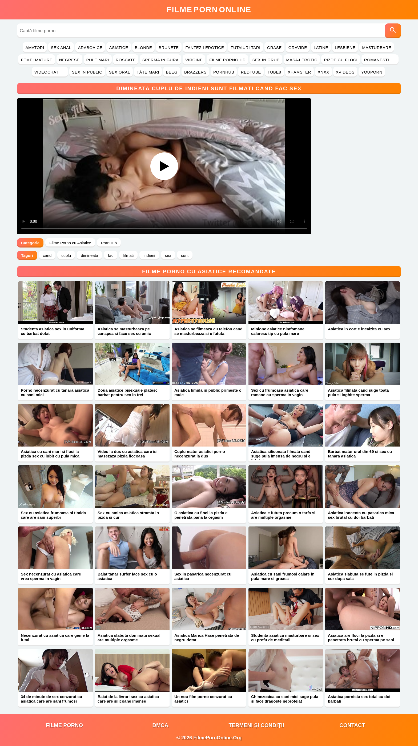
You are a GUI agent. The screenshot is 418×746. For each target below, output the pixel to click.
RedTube (251, 72)
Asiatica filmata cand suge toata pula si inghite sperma (358, 392)
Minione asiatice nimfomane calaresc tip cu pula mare (277, 331)
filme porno (64, 725)
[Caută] (393, 30)
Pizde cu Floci (340, 60)
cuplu (66, 255)
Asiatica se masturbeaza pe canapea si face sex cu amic (124, 331)
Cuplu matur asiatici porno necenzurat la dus (199, 453)
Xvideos (345, 72)
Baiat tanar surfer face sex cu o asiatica (127, 576)
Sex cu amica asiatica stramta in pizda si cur (128, 515)
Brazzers (195, 72)
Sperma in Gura (160, 60)
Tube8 (274, 72)
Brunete (169, 47)
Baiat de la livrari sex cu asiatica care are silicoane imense (128, 698)
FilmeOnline (209, 9)
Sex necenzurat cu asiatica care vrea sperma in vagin (51, 576)
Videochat (49, 72)
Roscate (126, 60)
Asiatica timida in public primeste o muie (208, 392)
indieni (149, 255)
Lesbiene (345, 47)
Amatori (34, 47)
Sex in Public (87, 72)
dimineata (89, 255)
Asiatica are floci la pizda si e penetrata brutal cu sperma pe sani (361, 637)
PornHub (223, 72)
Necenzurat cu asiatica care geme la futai (55, 637)
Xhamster (299, 72)
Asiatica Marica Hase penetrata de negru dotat (206, 637)
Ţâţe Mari (148, 72)
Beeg (172, 72)
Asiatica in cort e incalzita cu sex (359, 329)
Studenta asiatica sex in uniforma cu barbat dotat (52, 331)
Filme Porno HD (227, 60)
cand (47, 255)
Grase (274, 47)
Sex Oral (119, 72)
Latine (321, 47)
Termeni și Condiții (256, 725)
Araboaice (90, 47)
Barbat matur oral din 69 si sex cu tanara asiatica (360, 453)
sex (168, 255)
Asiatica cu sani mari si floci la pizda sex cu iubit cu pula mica (50, 453)
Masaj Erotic (301, 60)
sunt (184, 255)
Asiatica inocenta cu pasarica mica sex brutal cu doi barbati (361, 515)
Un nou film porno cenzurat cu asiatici (203, 698)
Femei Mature (36, 60)
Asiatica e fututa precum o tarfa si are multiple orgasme (283, 515)
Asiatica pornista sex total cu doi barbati (359, 698)
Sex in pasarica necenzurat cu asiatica (202, 576)
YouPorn (371, 72)
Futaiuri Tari (245, 47)
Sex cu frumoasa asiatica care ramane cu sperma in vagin (279, 392)
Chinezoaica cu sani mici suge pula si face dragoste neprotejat (284, 698)
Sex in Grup (265, 60)
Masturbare (376, 47)
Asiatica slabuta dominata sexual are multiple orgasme (129, 637)
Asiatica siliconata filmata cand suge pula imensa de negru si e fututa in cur (281, 456)
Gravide (297, 47)
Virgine (194, 60)
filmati (128, 255)
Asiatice (118, 47)
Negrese (69, 60)
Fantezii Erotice (205, 47)
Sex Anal (61, 47)
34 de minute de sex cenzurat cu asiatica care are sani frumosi (51, 698)
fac (110, 255)
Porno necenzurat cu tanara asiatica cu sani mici (55, 392)
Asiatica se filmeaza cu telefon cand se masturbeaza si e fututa (208, 331)
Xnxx (323, 72)
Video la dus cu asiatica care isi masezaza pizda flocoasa (128, 453)
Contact (352, 725)
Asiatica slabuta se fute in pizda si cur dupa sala (360, 576)
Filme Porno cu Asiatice (70, 243)
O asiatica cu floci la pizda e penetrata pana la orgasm (200, 515)
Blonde (143, 47)
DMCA (160, 725)
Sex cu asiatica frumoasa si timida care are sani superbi (53, 515)
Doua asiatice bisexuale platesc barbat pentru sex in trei (128, 392)
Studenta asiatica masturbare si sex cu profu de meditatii (285, 637)
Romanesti (380, 60)
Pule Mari (97, 60)
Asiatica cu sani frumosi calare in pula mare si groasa (283, 576)
